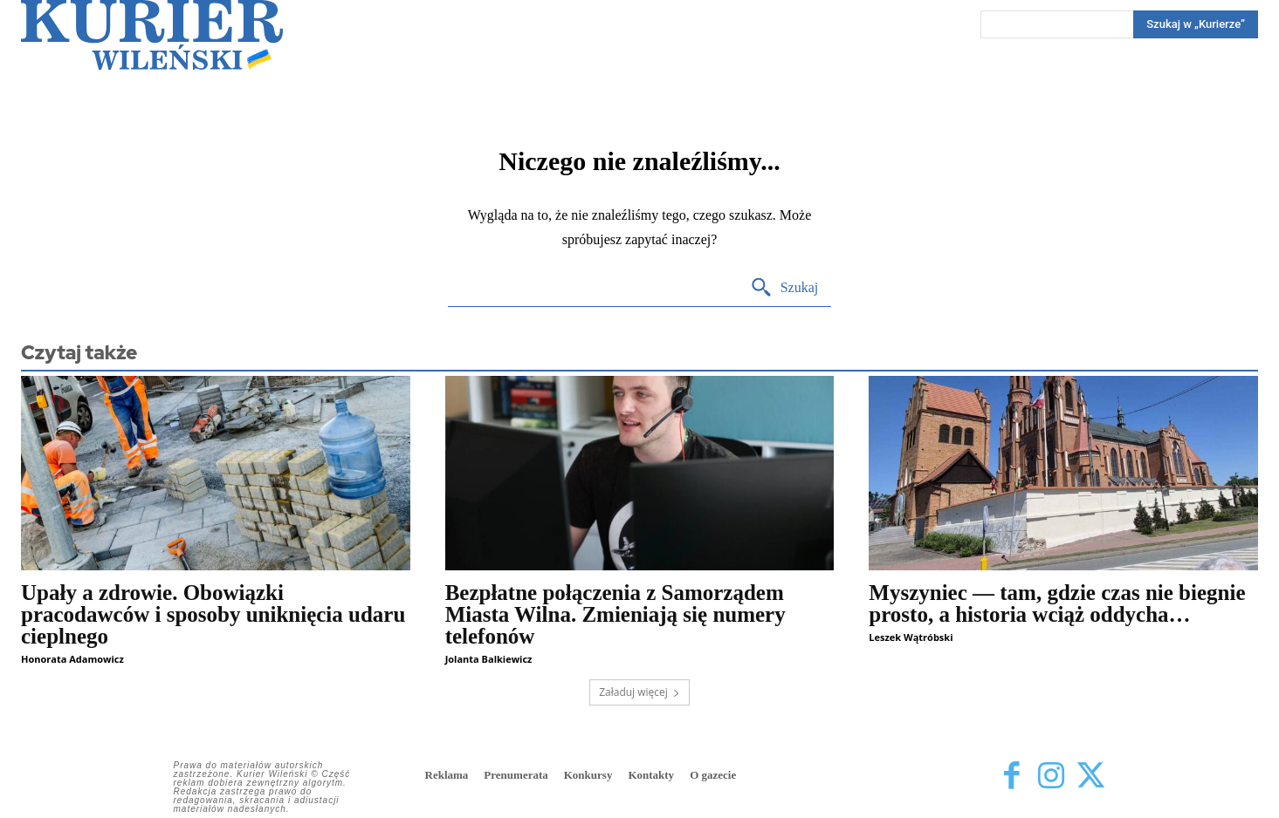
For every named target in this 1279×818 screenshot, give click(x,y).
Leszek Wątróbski (910, 637)
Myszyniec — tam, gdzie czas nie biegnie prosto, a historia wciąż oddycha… (1057, 603)
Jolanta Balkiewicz (489, 658)
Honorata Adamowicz (72, 658)
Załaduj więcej (639, 692)
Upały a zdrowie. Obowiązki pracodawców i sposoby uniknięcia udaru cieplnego (213, 614)
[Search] (1195, 24)
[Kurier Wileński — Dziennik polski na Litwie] (152, 35)
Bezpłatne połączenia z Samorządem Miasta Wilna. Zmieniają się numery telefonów (615, 614)
